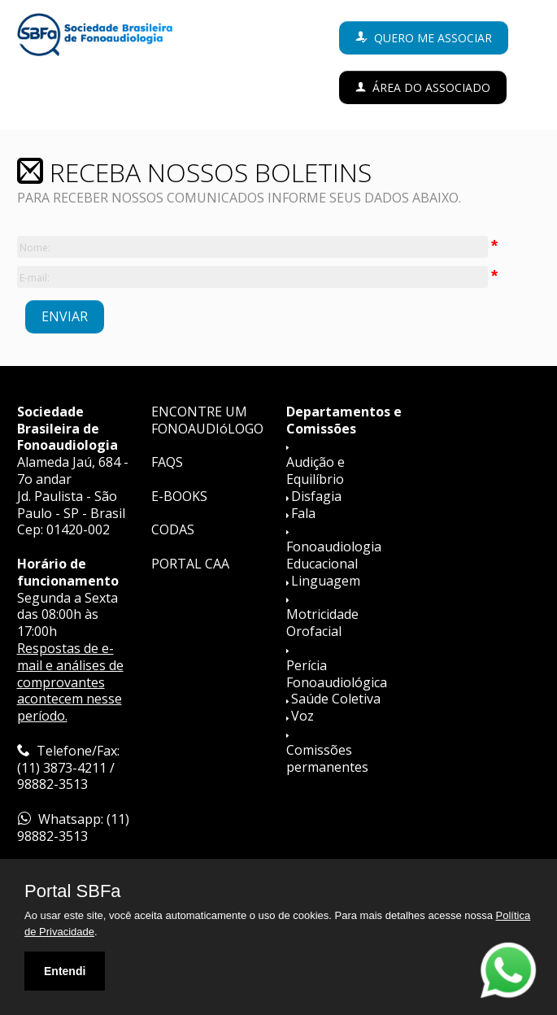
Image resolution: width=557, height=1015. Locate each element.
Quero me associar (433, 38)
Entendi (64, 971)
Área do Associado (431, 87)
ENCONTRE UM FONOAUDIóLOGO (207, 420)
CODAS (172, 529)
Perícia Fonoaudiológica (336, 673)
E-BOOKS (179, 496)
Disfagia (316, 496)
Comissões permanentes (327, 758)
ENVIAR (64, 316)
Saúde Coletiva (336, 699)
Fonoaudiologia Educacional (333, 555)
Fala (303, 513)
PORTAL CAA (190, 564)
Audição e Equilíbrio (315, 470)
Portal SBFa (72, 891)
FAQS (167, 462)
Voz (302, 716)
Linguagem (325, 581)
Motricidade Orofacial (322, 622)
